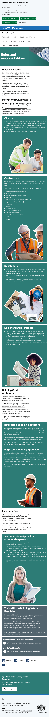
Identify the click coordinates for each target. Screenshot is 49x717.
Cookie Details (17, 703)
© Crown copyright (41, 712)
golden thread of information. (13, 629)
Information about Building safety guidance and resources (24, 643)
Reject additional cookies (28, 18)
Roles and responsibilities (9, 41)
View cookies (22, 22)
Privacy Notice (27, 703)
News (29, 41)
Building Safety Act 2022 (11, 73)
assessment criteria (22, 418)
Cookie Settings (6, 703)
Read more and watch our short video (13, 523)
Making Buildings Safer (9, 33)
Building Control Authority (27, 37)
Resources (22, 41)
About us (20, 705)
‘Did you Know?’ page (20, 528)
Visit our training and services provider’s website (18, 632)
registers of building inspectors (19, 437)
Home (3, 45)
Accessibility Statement (9, 705)
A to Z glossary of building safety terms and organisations (23, 651)
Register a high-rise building (10, 37)
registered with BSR (33, 428)
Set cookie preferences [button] (10, 22)
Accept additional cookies (10, 18)
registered (40, 464)
